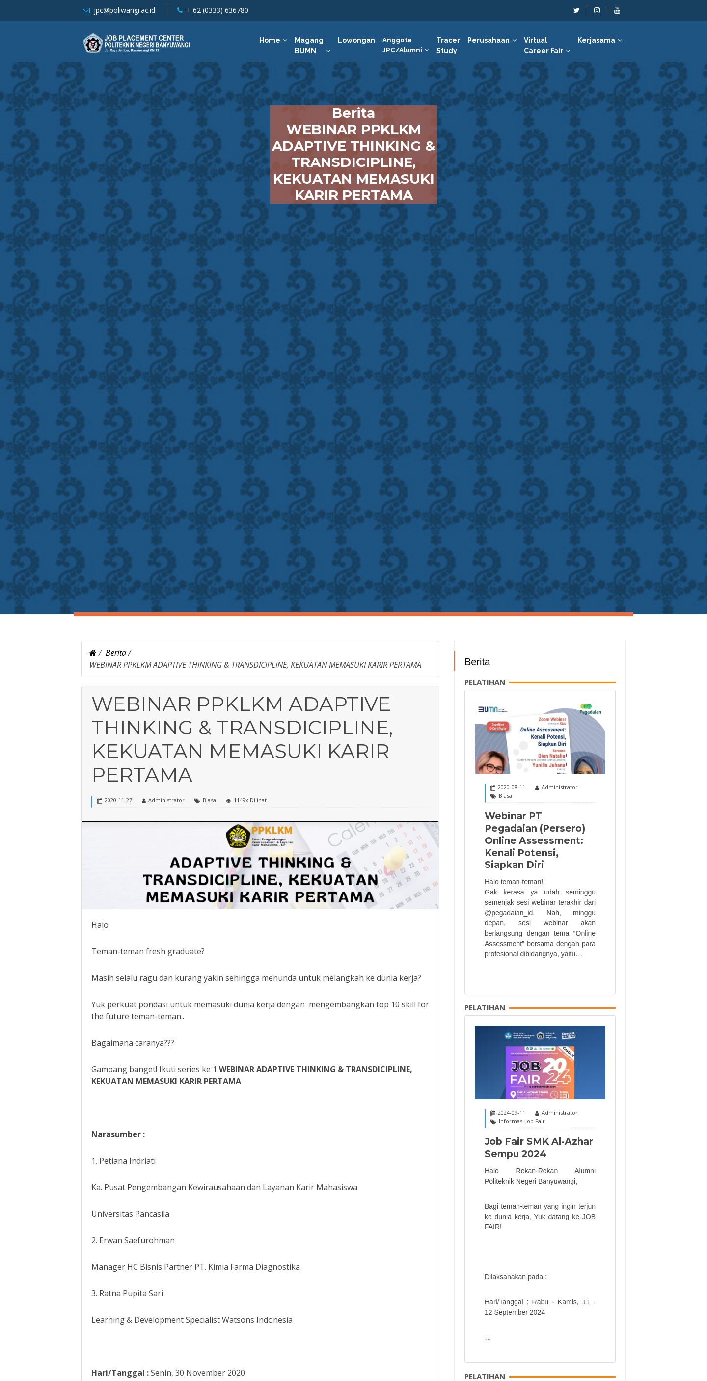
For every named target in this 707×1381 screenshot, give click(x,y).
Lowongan (356, 40)
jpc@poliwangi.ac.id (124, 10)
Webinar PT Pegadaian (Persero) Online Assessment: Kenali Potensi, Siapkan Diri (535, 840)
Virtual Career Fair (543, 45)
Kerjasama (596, 40)
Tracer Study (448, 45)
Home (269, 40)
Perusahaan (488, 40)
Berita (116, 653)
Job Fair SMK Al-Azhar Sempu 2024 (539, 1148)
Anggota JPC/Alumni (402, 45)
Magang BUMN (309, 45)
